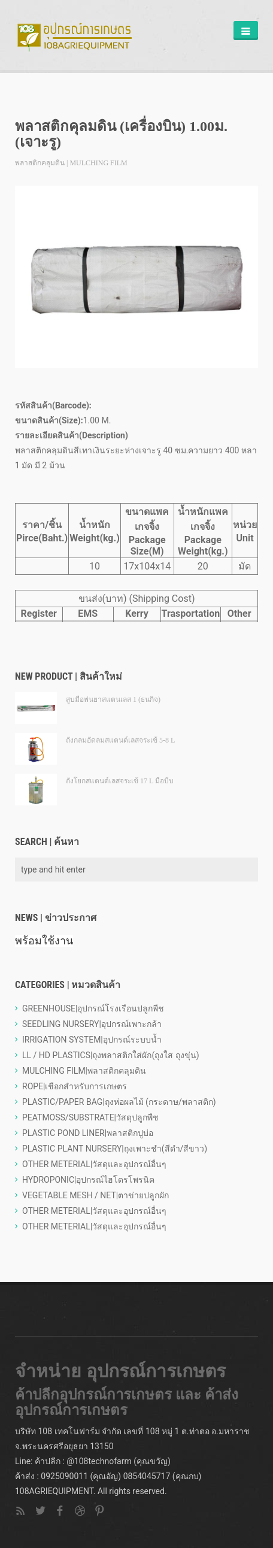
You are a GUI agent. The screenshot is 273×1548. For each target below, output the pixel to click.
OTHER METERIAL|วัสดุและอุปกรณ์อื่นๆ (94, 1164)
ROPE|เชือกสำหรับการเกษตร (74, 1086)
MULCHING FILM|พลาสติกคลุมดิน (84, 1071)
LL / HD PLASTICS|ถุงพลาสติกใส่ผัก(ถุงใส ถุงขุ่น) (110, 1055)
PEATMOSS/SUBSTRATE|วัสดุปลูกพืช (90, 1117)
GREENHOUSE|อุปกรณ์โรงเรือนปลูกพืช (93, 1008)
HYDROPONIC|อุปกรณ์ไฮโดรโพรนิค (88, 1180)
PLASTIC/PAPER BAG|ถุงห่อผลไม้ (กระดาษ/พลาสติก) (119, 1102)
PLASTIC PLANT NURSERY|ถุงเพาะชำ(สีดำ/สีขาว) (114, 1148)
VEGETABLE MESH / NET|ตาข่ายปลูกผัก (95, 1195)
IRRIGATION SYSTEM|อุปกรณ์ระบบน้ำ (92, 1039)
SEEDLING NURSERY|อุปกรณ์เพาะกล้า (92, 1024)
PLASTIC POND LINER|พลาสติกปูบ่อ (87, 1133)
